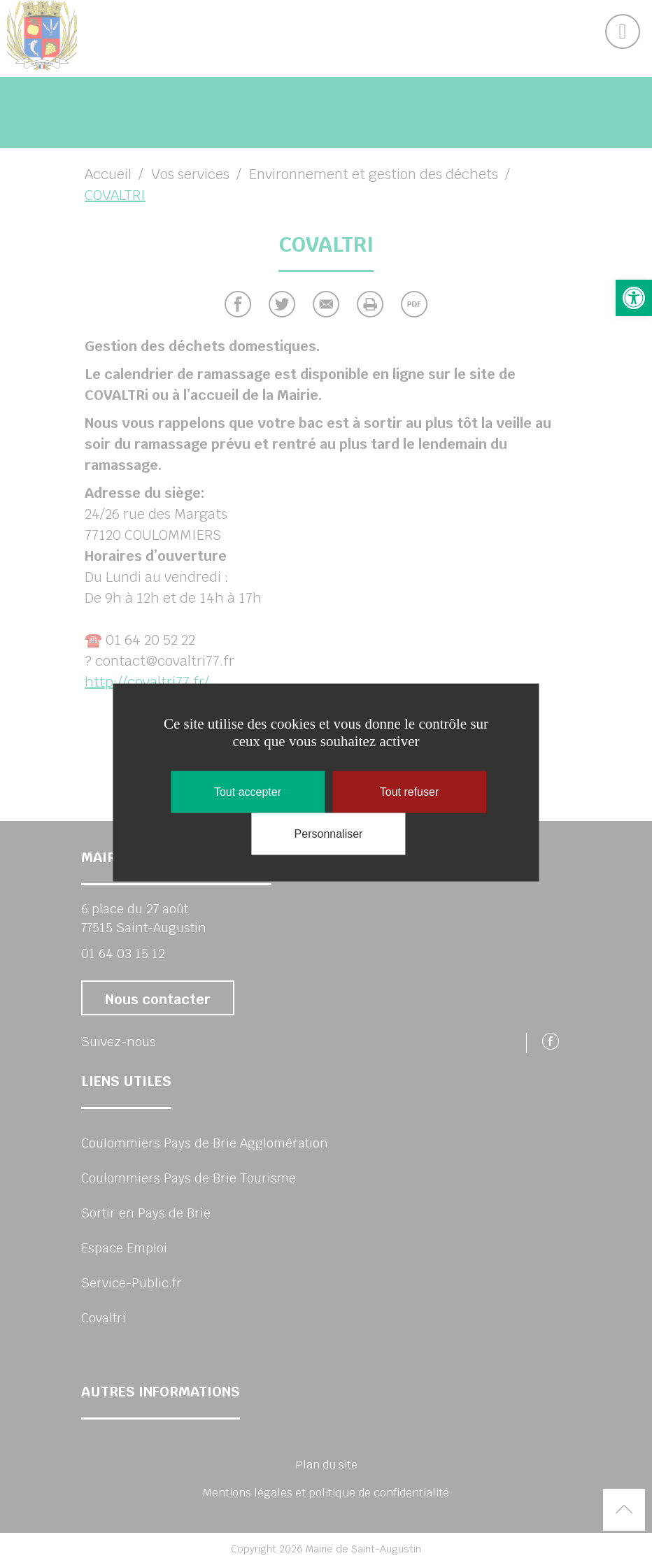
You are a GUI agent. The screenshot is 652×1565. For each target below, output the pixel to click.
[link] (634, 298)
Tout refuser (409, 792)
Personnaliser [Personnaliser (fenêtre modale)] (329, 834)
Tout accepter (247, 792)
